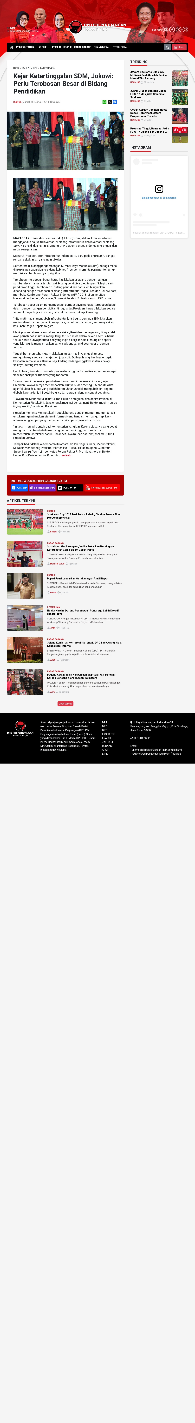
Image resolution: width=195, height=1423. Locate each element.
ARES (52, 660)
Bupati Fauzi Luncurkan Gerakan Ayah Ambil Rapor (78, 578)
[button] (179, 47)
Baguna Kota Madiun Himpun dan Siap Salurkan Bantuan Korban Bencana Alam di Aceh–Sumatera (81, 676)
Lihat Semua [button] (65, 703)
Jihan (52, 628)
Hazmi (53, 592)
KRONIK (51, 511)
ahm (52, 692)
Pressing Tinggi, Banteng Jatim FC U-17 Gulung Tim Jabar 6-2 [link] (149, 130)
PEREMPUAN (53, 607)
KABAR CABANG (55, 543)
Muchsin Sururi (57, 564)
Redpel (17, 102)
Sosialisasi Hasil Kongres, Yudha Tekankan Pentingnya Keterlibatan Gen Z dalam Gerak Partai (80, 548)
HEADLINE (135, 82)
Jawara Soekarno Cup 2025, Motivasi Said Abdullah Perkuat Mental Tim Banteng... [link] (149, 75)
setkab (66, 455)
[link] (16, 68)
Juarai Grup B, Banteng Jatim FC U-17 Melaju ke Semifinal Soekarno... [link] (148, 94)
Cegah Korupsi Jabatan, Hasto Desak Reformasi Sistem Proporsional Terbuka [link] (148, 113)
